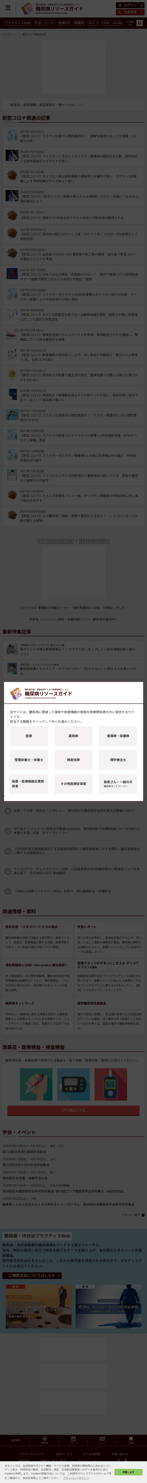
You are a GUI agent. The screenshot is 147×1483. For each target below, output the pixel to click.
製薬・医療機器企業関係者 (28, 784)
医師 (29, 736)
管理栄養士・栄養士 (29, 760)
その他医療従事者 (73, 784)
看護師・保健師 (118, 736)
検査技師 (73, 760)
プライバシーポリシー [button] (76, 1477)
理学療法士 (118, 760)
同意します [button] (128, 1472)
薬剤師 (73, 736)
